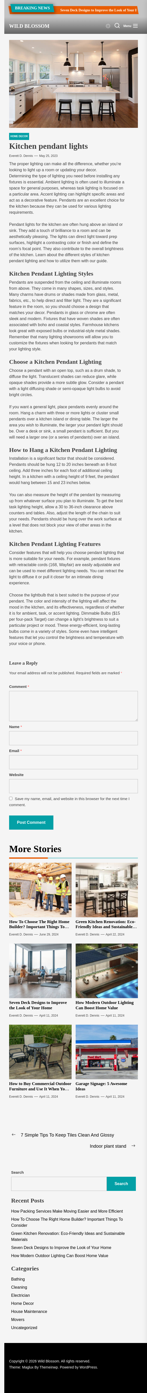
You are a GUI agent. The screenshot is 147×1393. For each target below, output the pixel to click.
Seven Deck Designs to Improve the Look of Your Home (97, 10)
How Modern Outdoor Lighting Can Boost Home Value (105, 1005)
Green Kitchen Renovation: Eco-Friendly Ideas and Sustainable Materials (106, 926)
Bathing (18, 1279)
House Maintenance (29, 1311)
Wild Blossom (29, 26)
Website (16, 775)
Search (17, 1172)
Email (15, 751)
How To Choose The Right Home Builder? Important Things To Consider (39, 926)
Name (15, 727)
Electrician (20, 1295)
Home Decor (22, 1303)
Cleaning (19, 1287)
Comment (19, 686)
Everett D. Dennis (21, 156)
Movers (17, 1319)
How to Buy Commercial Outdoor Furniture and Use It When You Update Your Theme (40, 1088)
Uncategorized (24, 1328)
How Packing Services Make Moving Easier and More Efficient (67, 1211)
